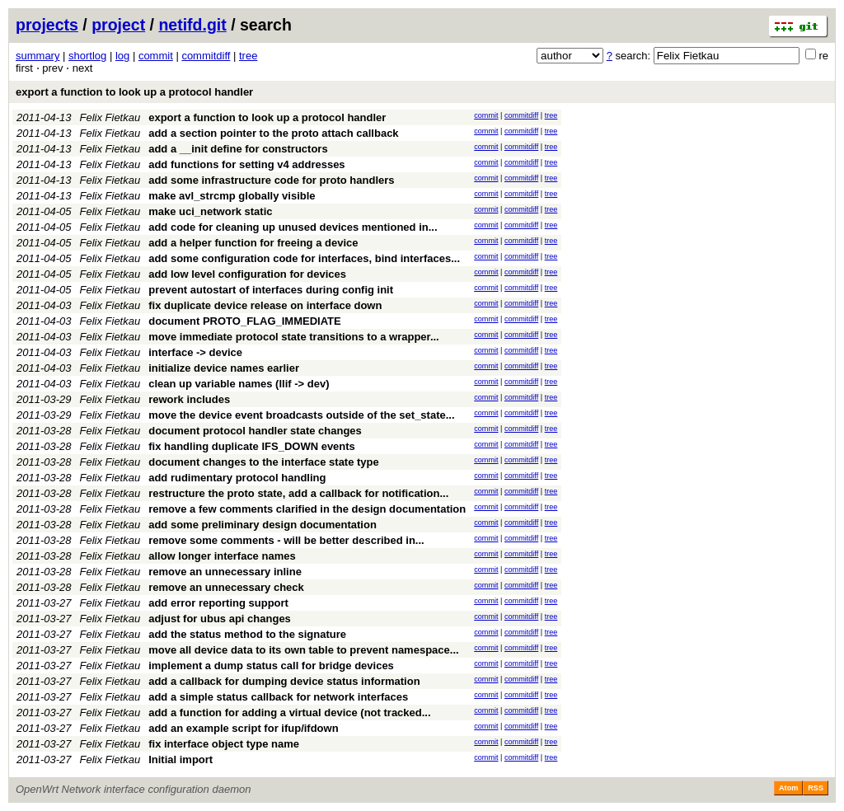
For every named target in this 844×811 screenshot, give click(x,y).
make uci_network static (210, 211)
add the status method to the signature (247, 634)
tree (248, 55)
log (122, 55)
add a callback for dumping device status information (284, 681)
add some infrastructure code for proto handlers (271, 180)
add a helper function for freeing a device (253, 243)
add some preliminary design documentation (262, 524)
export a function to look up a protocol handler (134, 92)
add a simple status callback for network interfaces (278, 697)
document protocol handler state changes (255, 430)
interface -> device (195, 352)
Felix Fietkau (110, 117)
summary (37, 55)
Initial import (180, 759)
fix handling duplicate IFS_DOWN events (251, 446)
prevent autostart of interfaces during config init (270, 290)
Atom (788, 788)
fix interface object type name (223, 744)
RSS (815, 788)
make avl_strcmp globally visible (231, 196)
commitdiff (205, 55)
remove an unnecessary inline (225, 571)
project (118, 25)
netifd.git (192, 25)
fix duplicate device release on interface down (265, 305)
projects (47, 25)
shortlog (87, 55)
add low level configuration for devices (247, 274)
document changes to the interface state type (263, 462)
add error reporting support (218, 603)
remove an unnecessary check (226, 587)
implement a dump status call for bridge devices (271, 665)
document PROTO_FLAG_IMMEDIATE (244, 321)
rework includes (189, 399)
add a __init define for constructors (237, 149)
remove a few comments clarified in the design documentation (307, 509)
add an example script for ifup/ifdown (243, 728)
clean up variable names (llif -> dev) (238, 383)
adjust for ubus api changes (219, 618)
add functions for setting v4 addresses (246, 164)
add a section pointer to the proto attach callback (273, 133)
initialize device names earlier (223, 368)
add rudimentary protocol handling (237, 477)
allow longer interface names (221, 556)
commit (155, 55)
